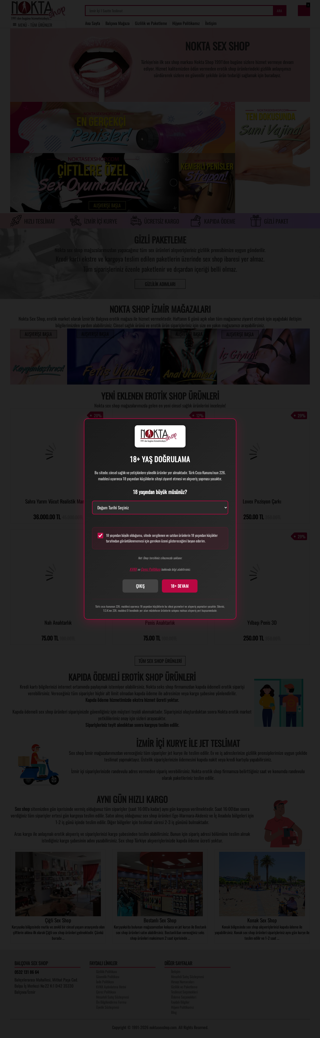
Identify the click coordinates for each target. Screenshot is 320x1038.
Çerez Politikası (150, 569)
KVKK (133, 569)
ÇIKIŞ (140, 586)
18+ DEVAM (180, 586)
